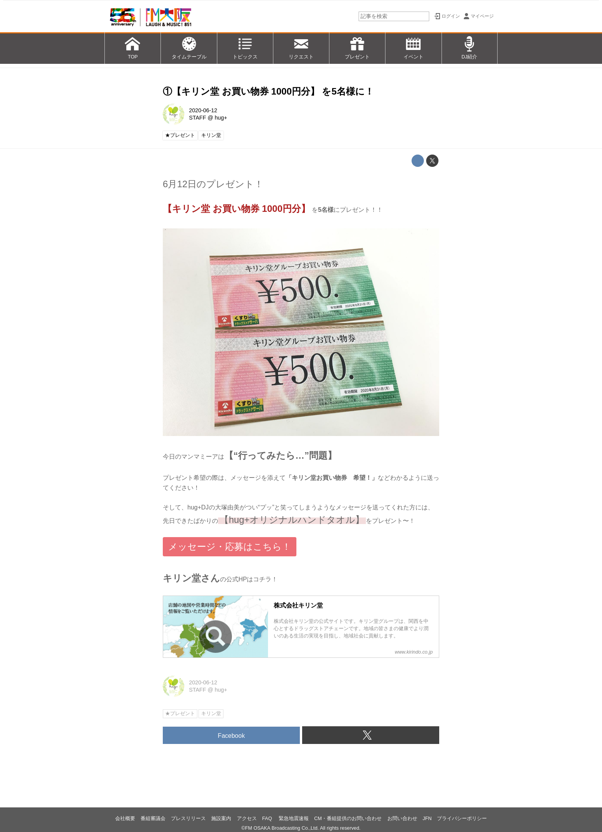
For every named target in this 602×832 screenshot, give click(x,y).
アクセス (247, 818)
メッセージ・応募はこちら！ (229, 546)
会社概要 (125, 818)
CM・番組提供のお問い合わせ (348, 818)
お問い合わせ (402, 818)
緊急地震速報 (294, 818)
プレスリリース (188, 818)
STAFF (197, 118)
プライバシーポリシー (462, 818)
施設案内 (221, 818)
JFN (427, 818)
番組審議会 (153, 818)
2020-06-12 (203, 110)
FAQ (267, 818)
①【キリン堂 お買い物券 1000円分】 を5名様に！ (268, 91)
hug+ (221, 118)
